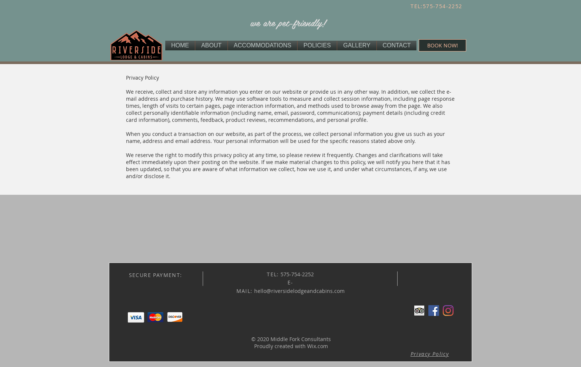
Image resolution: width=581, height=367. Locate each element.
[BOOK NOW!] (442, 45)
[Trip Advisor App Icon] (419, 310)
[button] (430, 353)
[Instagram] (448, 310)
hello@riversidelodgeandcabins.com (299, 290)
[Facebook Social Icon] (433, 310)
